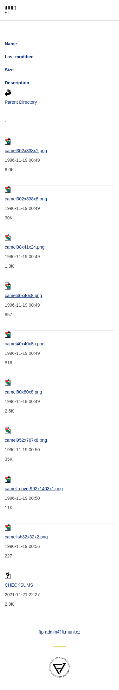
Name (11, 43)
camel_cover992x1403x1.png (34, 488)
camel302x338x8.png (26, 198)
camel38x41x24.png (24, 247)
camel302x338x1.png (26, 150)
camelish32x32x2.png (26, 536)
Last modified (19, 56)
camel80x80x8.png (23, 391)
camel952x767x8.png (26, 440)
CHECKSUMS (19, 585)
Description (17, 82)
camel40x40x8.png (23, 295)
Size (9, 69)
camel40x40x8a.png (24, 343)
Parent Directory (21, 102)
